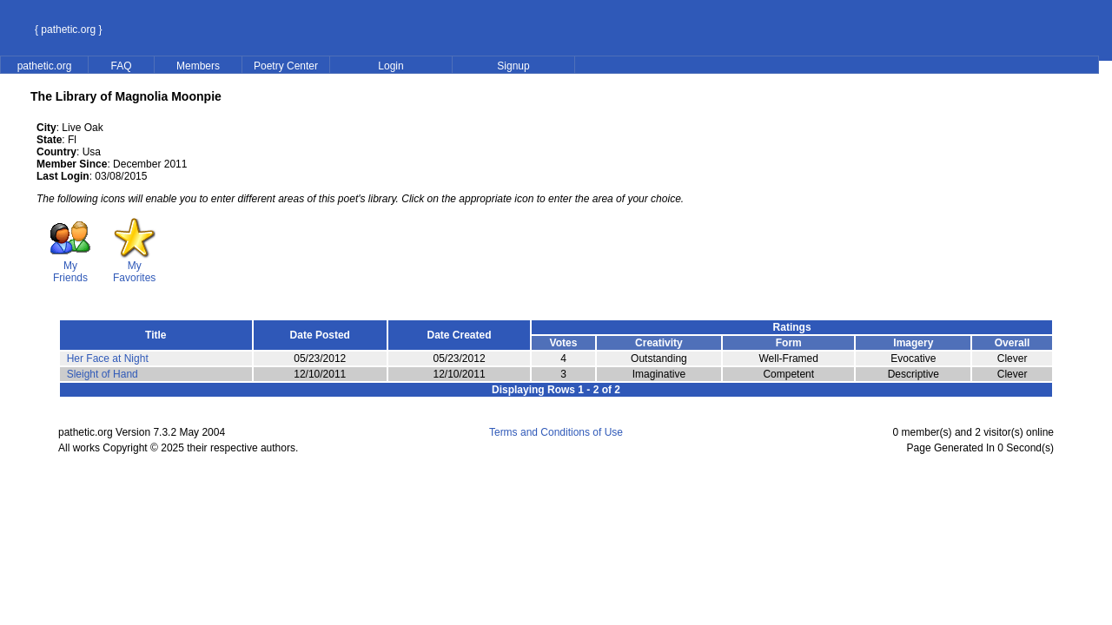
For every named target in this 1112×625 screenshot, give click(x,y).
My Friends (70, 267)
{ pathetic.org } (68, 29)
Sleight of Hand (102, 374)
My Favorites (134, 267)
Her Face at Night (108, 358)
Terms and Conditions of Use (556, 432)
